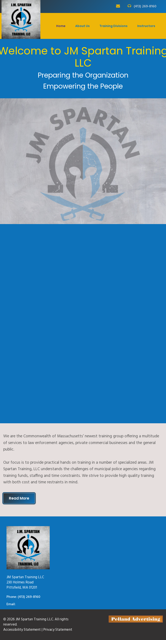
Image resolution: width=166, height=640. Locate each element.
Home (60, 26)
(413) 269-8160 (145, 6)
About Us (82, 26)
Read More (19, 498)
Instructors (146, 26)
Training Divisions (113, 26)
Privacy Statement (57, 630)
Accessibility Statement (22, 630)
